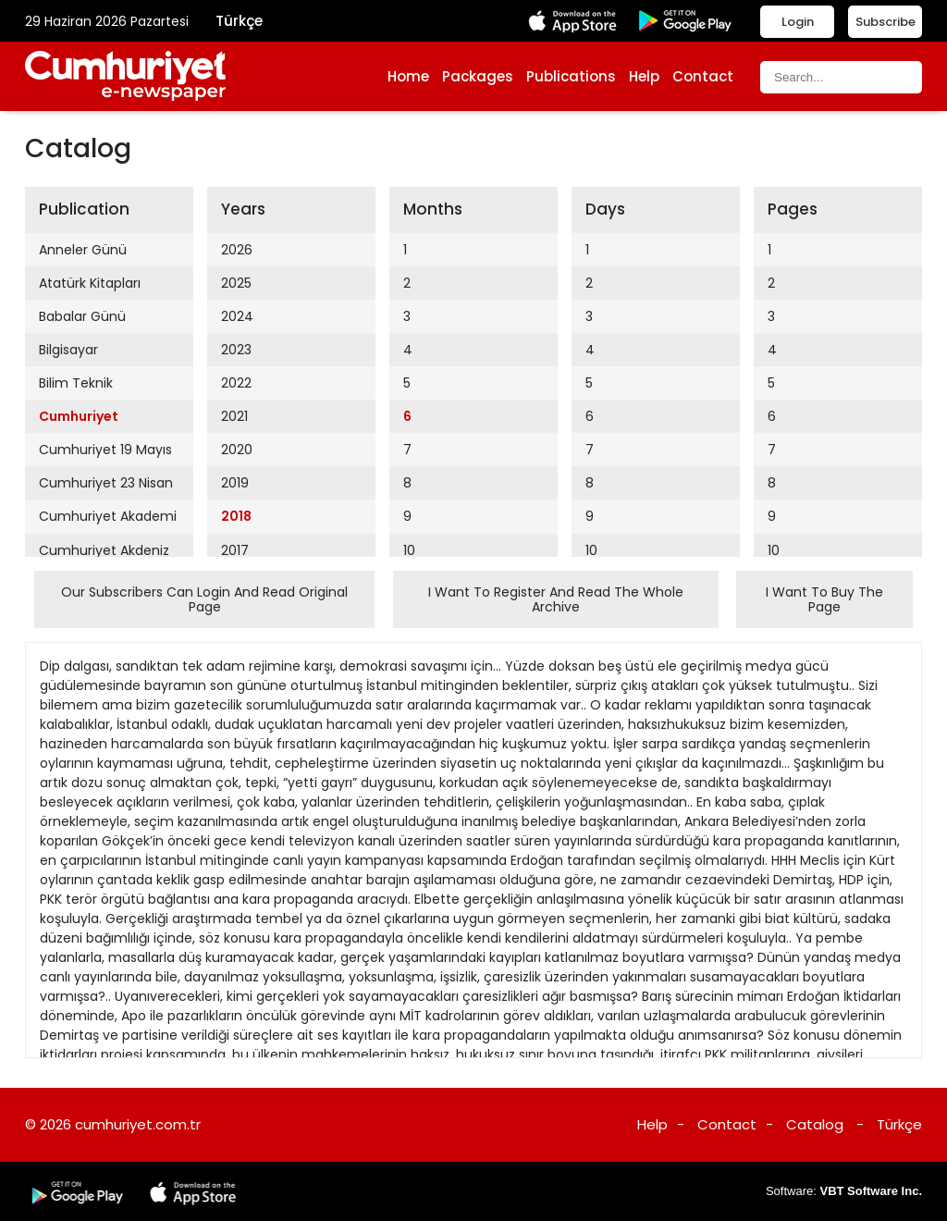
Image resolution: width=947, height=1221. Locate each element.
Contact (702, 76)
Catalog (814, 1124)
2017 (235, 550)
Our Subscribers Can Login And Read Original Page (204, 599)
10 (409, 550)
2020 (236, 449)
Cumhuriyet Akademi (108, 516)
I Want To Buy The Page (824, 599)
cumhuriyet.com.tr (138, 1124)
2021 (234, 416)
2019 (235, 483)
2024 (237, 316)
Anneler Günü (83, 249)
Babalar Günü (82, 316)
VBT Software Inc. (870, 1191)
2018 (236, 516)
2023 (236, 349)
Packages (477, 76)
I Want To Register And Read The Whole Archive (555, 599)
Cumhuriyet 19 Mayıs (105, 449)
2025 (236, 283)
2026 (236, 249)
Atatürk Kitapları (90, 283)
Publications (571, 76)
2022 (236, 383)
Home (408, 76)
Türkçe (239, 21)
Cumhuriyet (78, 416)
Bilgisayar (68, 349)
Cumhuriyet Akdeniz (104, 550)
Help (644, 76)
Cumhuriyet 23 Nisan (106, 483)
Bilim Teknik (76, 383)
